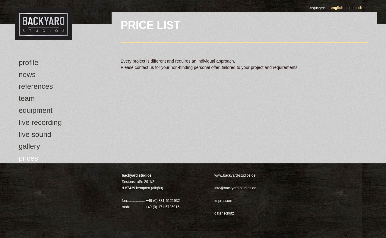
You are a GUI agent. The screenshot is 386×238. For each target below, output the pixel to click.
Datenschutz (224, 213)
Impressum (223, 201)
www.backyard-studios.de (234, 175)
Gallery (29, 146)
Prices (28, 158)
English (337, 8)
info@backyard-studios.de (235, 188)
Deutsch (356, 8)
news (27, 74)
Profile (28, 62)
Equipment (35, 110)
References (36, 86)
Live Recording (40, 122)
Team (27, 98)
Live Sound (35, 134)
